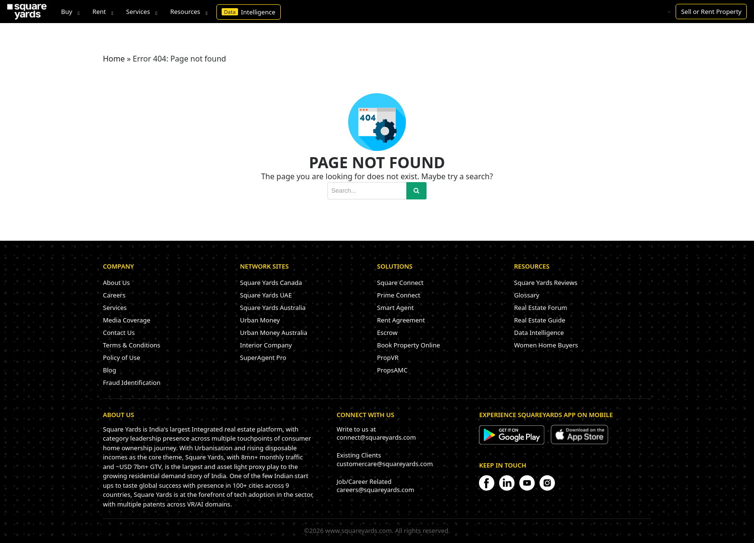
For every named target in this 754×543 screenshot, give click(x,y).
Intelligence (249, 12)
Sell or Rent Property (711, 11)
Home (114, 58)
